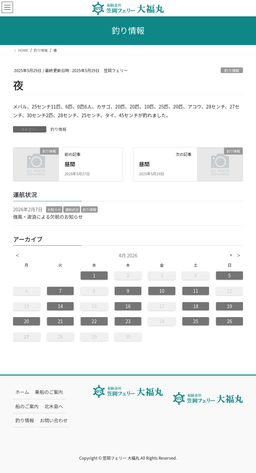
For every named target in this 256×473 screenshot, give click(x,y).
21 (60, 321)
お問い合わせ (54, 420)
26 (229, 321)
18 (195, 306)
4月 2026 (128, 255)
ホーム (22, 392)
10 (162, 290)
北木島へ (53, 406)
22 (94, 321)
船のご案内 (27, 406)
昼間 (69, 164)
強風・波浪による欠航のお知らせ (48, 216)
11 (195, 290)
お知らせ (54, 209)
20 (26, 321)
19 (229, 306)
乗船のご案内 (49, 392)
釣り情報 (231, 70)
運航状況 (71, 209)
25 (195, 321)
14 (60, 306)
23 (128, 321)
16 (128, 306)
